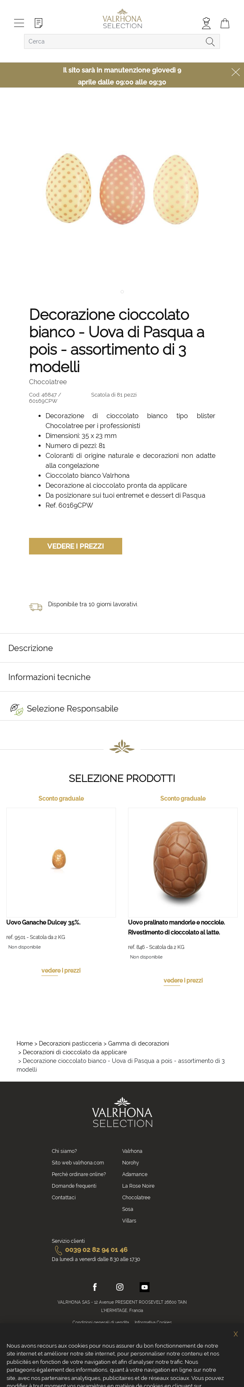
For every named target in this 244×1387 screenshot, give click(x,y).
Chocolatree (136, 1198)
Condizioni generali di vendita (100, 1322)
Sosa (127, 1209)
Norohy (130, 1163)
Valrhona (132, 1151)
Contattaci (64, 1198)
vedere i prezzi (60, 970)
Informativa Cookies (153, 1322)
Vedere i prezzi (75, 546)
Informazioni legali (147, 1332)
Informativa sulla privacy (102, 1332)
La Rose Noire (138, 1186)
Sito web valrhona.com (78, 1163)
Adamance (134, 1174)
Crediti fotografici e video (120, 1342)
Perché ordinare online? (79, 1174)
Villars (129, 1221)
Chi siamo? (64, 1151)
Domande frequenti (74, 1186)
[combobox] (122, 41)
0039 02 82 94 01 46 (90, 1250)
